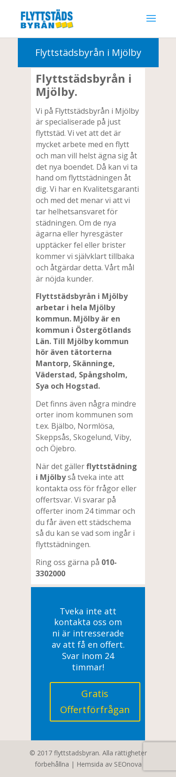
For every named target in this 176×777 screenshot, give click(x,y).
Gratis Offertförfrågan (95, 701)
